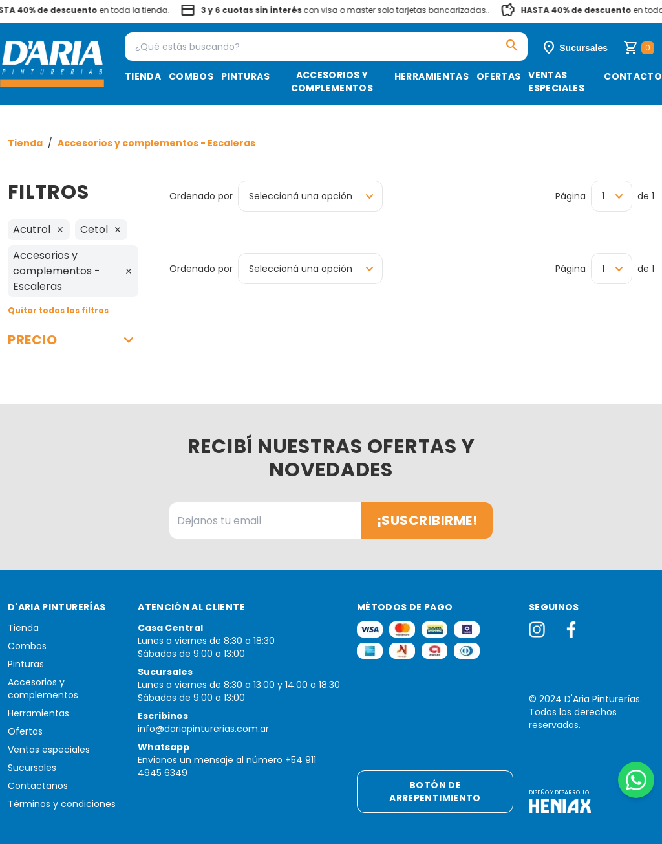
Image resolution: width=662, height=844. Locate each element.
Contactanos (38, 785)
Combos (191, 76)
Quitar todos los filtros (58, 310)
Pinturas (245, 76)
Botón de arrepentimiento (434, 792)
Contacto (633, 76)
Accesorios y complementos (332, 81)
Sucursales (32, 767)
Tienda (143, 76)
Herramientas (431, 76)
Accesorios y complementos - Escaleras (156, 143)
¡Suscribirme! (427, 520)
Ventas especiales (556, 81)
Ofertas (498, 76)
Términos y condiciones (62, 803)
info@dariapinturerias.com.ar (203, 728)
